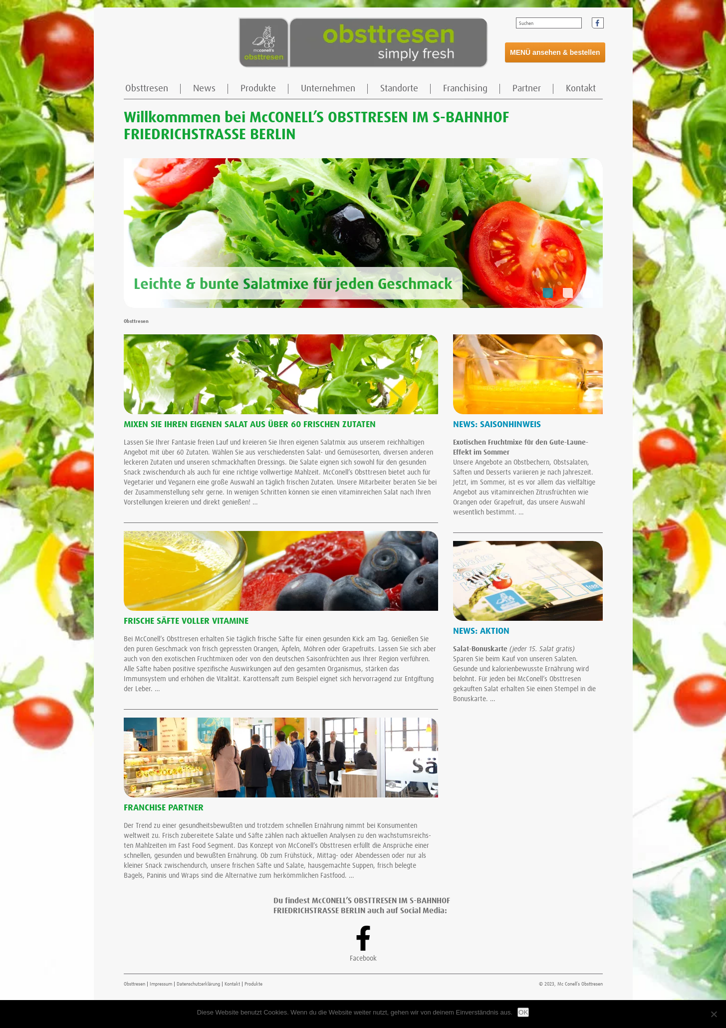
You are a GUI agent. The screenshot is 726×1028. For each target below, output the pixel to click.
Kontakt (581, 88)
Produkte (258, 88)
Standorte (399, 88)
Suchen (526, 23)
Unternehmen (328, 88)
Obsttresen (146, 88)
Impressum (161, 984)
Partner (526, 88)
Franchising (465, 88)
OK (523, 1012)
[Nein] (714, 1014)
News (204, 88)
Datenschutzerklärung (198, 984)
